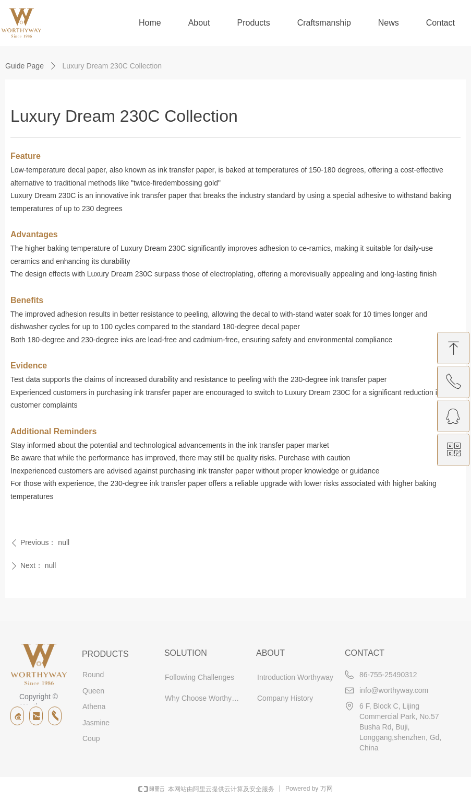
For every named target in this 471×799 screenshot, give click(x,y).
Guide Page (24, 66)
